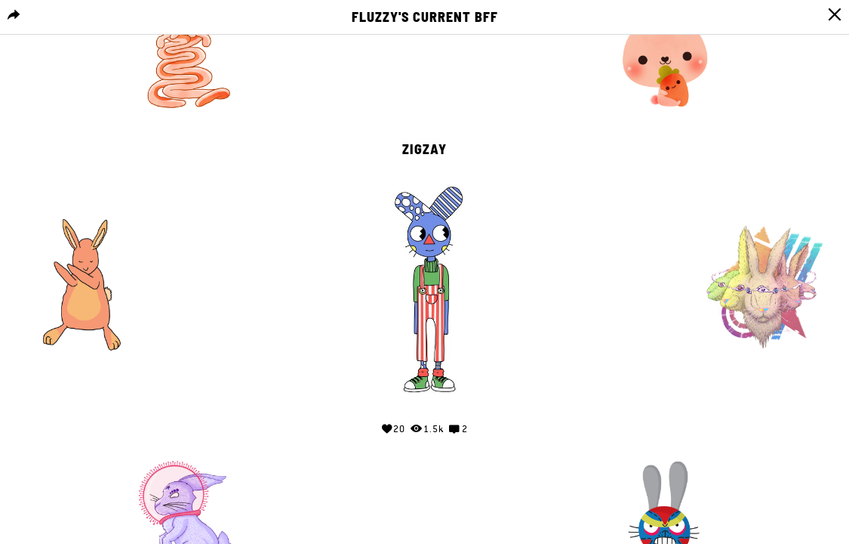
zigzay (424, 149)
